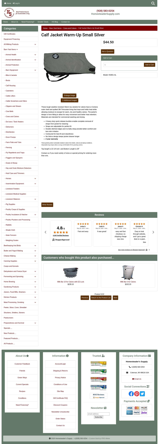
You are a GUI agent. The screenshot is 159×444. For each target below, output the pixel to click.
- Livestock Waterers (20, 199)
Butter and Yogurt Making (20, 251)
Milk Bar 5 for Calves (128, 282)
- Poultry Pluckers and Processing (17, 220)
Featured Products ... (12, 338)
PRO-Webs (105, 438)
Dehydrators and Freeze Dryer (20, 271)
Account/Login (60, 364)
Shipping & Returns (60, 371)
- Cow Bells (8, 111)
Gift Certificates (9, 34)
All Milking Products (20, 44)
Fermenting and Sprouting (20, 276)
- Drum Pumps (10, 137)
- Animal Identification (20, 60)
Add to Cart (149, 65)
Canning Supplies (20, 261)
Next (115, 298)
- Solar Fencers (10, 235)
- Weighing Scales (11, 240)
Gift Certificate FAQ (60, 398)
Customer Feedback (22, 364)
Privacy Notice (60, 377)
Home (7, 3)
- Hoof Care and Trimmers (14, 173)
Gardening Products (20, 287)
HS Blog (55, 22)
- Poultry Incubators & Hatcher (20, 214)
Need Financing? (28, 22)
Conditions (22, 398)
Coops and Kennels (11, 266)
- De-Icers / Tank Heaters (13, 122)
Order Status (60, 419)
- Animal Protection (11, 65)
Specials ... (8, 328)
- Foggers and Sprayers (13, 158)
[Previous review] (45, 232)
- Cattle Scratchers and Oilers (15, 101)
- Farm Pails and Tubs (12, 142)
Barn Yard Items (55, 28)
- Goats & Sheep (10, 163)
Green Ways (22, 377)
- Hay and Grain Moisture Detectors (17, 168)
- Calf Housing (9, 85)
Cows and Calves (69, 28)
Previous (85, 298)
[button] (153, 3)
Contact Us (65, 22)
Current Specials (22, 384)
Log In (16, 3)
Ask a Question (107, 51)
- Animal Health (20, 55)
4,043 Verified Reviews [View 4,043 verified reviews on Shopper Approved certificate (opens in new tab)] (61, 235)
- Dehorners (9, 127)
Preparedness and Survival (20, 323)
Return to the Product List (100, 298)
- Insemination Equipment (20, 184)
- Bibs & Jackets (10, 75)
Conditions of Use (60, 384)
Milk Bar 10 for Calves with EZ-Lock (70, 282)
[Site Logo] (27, 13)
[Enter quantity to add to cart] (123, 65)
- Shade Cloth (9, 230)
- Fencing (20, 147)
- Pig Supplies (9, 204)
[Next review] (153, 232)
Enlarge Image (69, 95)
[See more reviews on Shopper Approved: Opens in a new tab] (131, 250)
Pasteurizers (8, 318)
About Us (14, 22)
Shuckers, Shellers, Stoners (14, 313)
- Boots (7, 80)
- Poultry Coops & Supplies (14, 209)
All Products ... (9, 343)
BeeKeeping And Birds (20, 245)
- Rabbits (8, 225)
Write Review (47, 205)
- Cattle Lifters (9, 96)
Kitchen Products (20, 297)
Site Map (60, 391)
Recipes (22, 391)
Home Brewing (20, 282)
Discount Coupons (60, 405)
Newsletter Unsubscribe (60, 412)
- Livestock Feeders (12, 189)
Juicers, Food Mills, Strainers (20, 292)
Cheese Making (20, 256)
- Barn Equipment (20, 70)
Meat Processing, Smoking (20, 302)
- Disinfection (9, 132)
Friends (22, 371)
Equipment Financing (12, 39)
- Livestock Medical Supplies (15, 194)
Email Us (136, 379)
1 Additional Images (69, 100)
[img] (60, 232)
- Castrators (9, 91)
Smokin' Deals (43, 22)
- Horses (20, 178)
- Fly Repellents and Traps (14, 153)
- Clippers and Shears (12, 106)
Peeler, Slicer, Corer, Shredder (15, 307)
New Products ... (10, 333)
